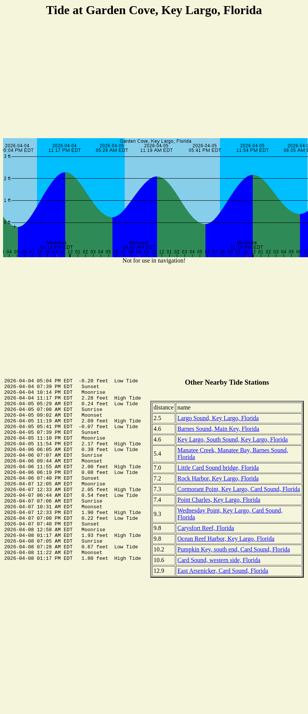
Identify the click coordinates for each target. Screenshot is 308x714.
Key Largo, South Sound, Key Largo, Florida (232, 439)
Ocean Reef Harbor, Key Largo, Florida (225, 538)
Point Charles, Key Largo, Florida (218, 499)
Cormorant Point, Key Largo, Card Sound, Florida (238, 489)
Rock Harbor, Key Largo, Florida (217, 478)
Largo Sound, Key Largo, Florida (218, 418)
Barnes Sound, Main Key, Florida (218, 428)
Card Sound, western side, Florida (218, 560)
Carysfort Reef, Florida (205, 528)
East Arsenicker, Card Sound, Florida (222, 570)
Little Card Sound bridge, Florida (218, 467)
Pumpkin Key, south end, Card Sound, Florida (233, 549)
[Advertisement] (154, 78)
